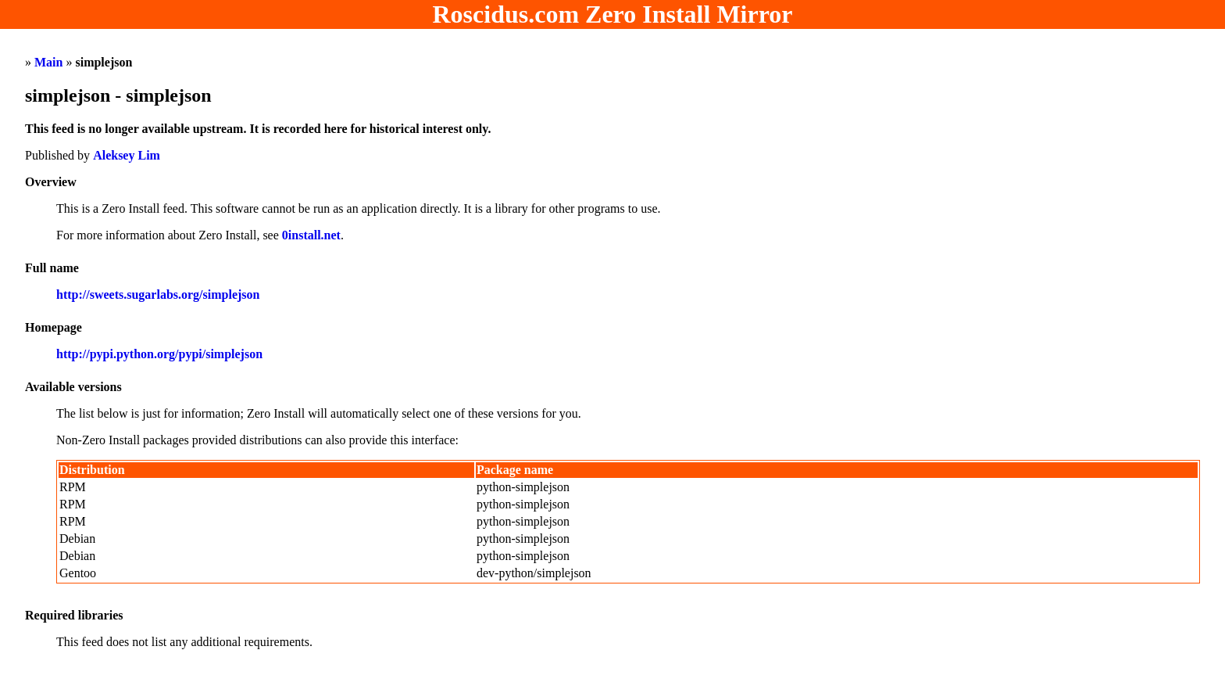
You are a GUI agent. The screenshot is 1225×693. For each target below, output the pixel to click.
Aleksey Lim (126, 155)
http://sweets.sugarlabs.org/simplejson (157, 294)
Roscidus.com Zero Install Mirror (613, 14)
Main (48, 62)
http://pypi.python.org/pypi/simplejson (159, 354)
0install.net (311, 235)
